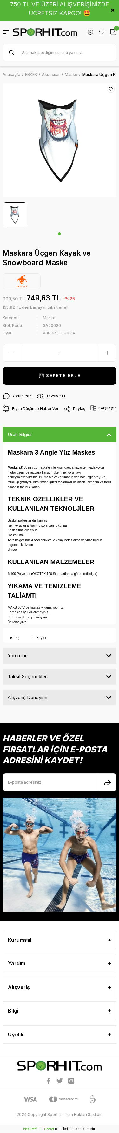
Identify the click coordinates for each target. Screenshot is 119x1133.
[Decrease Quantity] (12, 352)
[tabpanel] (15, 214)
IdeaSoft (30, 1129)
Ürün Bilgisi (19, 434)
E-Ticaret (47, 1129)
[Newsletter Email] (59, 782)
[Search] (59, 52)
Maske (49, 317)
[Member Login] (90, 32)
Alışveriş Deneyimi (27, 697)
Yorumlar (17, 655)
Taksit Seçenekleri (28, 676)
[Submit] (107, 782)
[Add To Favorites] (111, 89)
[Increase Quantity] (107, 352)
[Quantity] (59, 352)
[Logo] (45, 32)
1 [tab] (59, 233)
